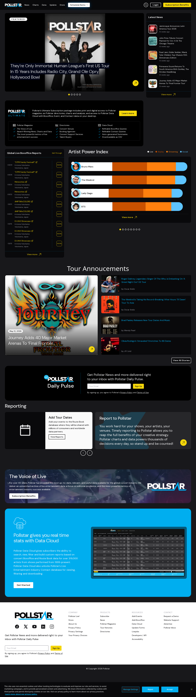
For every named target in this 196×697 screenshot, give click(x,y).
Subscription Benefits (177, 4)
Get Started (23, 606)
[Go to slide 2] (72, 115)
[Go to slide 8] (139, 250)
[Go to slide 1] (69, 115)
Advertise (168, 645)
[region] (98, 689)
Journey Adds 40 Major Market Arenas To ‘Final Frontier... (37, 361)
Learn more (128, 134)
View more (168, 116)
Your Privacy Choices (77, 656)
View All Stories (181, 381)
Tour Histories (106, 648)
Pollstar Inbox (170, 648)
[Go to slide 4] (77, 115)
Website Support (171, 641)
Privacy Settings (75, 652)
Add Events (137, 637)
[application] (129, 207)
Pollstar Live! (73, 637)
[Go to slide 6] (134, 250)
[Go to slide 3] (74, 115)
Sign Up (138, 407)
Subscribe (104, 637)
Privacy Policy (126, 413)
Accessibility (137, 660)
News (102, 641)
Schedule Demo (79, 5)
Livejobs (135, 652)
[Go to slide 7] (136, 250)
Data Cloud (137, 645)
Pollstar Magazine (108, 645)
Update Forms (138, 648)
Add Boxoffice (138, 641)
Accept (170, 689)
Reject (150, 689)
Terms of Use (143, 413)
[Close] (192, 689)
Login (156, 4)
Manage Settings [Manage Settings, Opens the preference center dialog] (130, 689)
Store (71, 641)
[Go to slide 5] (80, 115)
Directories (105, 652)
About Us (72, 645)
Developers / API (139, 656)
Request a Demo (171, 637)
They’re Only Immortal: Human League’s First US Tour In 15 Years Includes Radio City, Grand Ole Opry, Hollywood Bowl (59, 92)
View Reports (56, 458)
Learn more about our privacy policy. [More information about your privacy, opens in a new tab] (21, 694)
